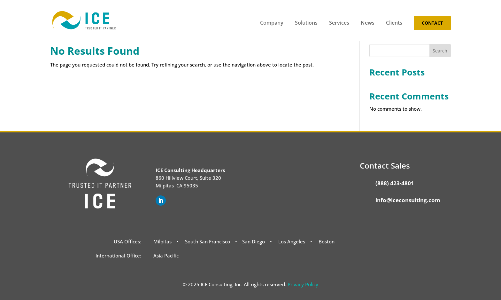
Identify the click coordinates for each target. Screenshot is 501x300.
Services (339, 23)
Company (271, 23)
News (367, 23)
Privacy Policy (303, 284)
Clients (394, 23)
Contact (432, 23)
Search (440, 51)
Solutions (306, 23)
